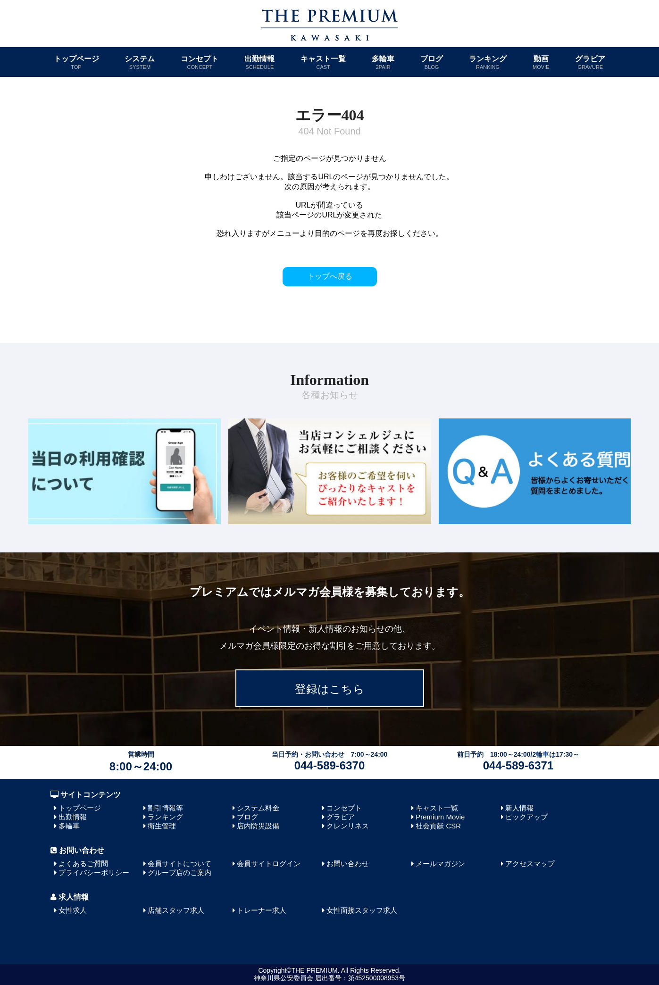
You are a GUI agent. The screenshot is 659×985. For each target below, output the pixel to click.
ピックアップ (526, 817)
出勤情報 (259, 62)
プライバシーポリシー (93, 872)
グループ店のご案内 (179, 872)
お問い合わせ (347, 864)
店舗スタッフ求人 (176, 910)
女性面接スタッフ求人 (361, 910)
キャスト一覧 (323, 62)
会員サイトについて (179, 864)
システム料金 (258, 808)
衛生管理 (162, 826)
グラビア (590, 62)
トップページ (76, 62)
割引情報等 (165, 808)
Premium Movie (440, 817)
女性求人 (72, 910)
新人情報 (519, 808)
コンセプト (199, 62)
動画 (541, 62)
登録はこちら (330, 689)
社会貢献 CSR (438, 826)
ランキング (488, 62)
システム (140, 62)
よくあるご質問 (83, 864)
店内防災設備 (258, 826)
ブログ (431, 62)
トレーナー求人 (261, 910)
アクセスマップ (530, 864)
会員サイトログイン (268, 864)
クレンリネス (347, 826)
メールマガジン (440, 864)
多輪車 (383, 62)
